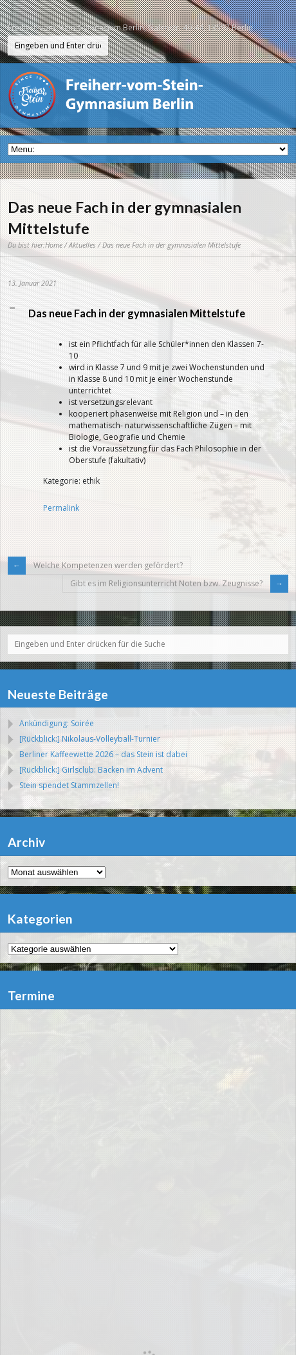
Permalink (61, 507)
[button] (148, 313)
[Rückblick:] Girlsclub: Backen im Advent (91, 769)
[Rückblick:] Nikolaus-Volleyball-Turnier (89, 738)
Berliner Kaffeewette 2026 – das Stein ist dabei (103, 754)
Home (53, 245)
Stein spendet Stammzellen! (69, 785)
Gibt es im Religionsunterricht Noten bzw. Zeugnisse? (166, 583)
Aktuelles (82, 245)
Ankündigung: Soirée (56, 723)
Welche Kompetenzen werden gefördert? (108, 565)
